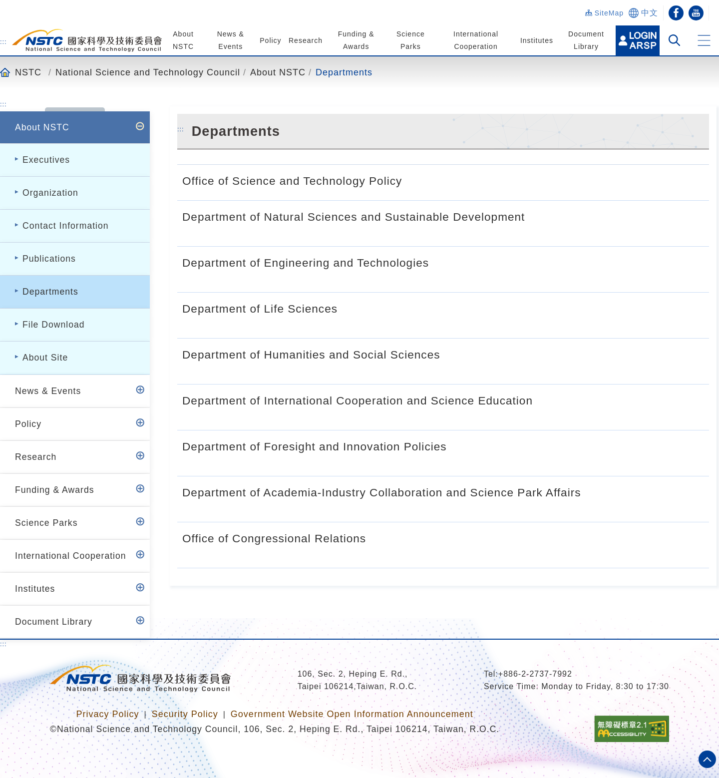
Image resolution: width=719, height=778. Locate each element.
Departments (344, 72)
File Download (53, 325)
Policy (270, 40)
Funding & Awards (54, 490)
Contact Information (65, 226)
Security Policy (185, 714)
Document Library (53, 622)
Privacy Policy (107, 714)
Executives (46, 160)
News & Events (48, 391)
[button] (704, 40)
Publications (49, 259)
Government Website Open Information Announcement (352, 714)
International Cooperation (70, 556)
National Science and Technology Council (147, 72)
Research (306, 40)
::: (3, 41)
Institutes (536, 40)
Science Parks (46, 523)
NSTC (28, 72)
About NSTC (278, 72)
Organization (50, 193)
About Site (45, 358)
